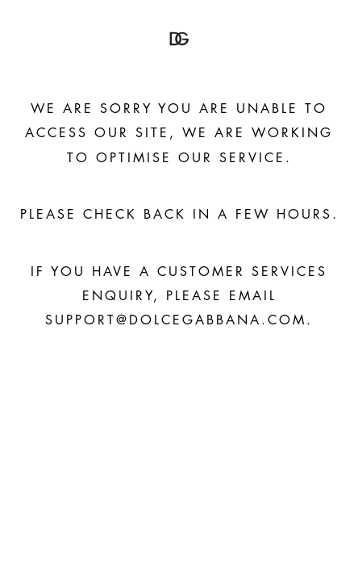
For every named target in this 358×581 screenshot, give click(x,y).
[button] (179, 38)
